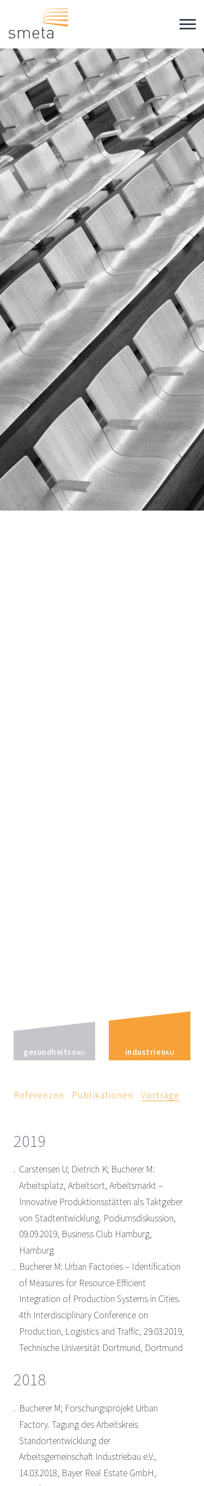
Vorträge (160, 1095)
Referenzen (39, 1095)
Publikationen (102, 1095)
